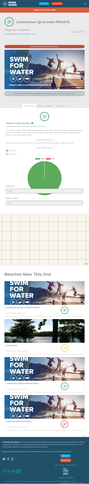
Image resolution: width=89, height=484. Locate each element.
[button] (84, 3)
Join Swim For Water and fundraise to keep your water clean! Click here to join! (44, 94)
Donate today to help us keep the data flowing (44, 46)
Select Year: (12, 198)
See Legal (72, 481)
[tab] (29, 106)
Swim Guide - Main (27, 34)
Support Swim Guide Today (44, 10)
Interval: (10, 186)
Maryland (24, 30)
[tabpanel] (44, 157)
